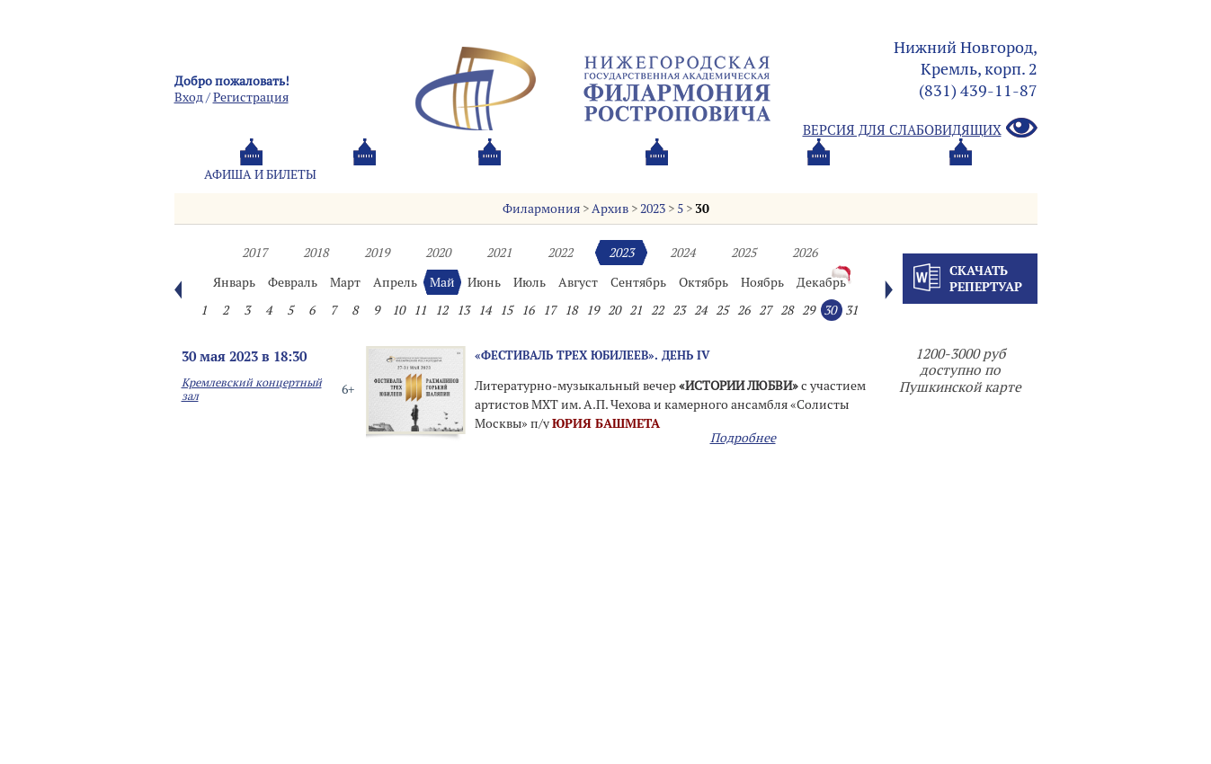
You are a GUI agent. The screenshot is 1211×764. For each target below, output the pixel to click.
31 (851, 310)
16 (527, 310)
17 (549, 310)
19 (592, 310)
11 (420, 310)
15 (506, 310)
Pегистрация (251, 97)
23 (678, 310)
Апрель (395, 282)
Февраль (292, 282)
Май (442, 282)
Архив (610, 208)
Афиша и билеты (260, 174)
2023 (652, 208)
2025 (743, 252)
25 (722, 310)
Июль (529, 282)
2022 (560, 252)
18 (571, 310)
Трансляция (962, 174)
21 (635, 310)
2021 (499, 252)
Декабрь (821, 282)
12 (441, 310)
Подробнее (743, 438)
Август (578, 282)
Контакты (833, 174)
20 (614, 310)
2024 (682, 252)
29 (808, 310)
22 (657, 310)
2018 (315, 252)
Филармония (541, 208)
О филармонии (560, 174)
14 (484, 310)
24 (700, 310)
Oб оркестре (704, 174)
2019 (376, 252)
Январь (234, 282)
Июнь (484, 282)
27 (765, 310)
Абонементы (413, 174)
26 (743, 310)
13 (463, 310)
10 (398, 310)
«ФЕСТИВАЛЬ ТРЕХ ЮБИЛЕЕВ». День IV (592, 355)
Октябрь (703, 282)
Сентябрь (638, 282)
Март (345, 282)
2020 (437, 252)
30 (702, 208)
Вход (188, 97)
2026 (804, 252)
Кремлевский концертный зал (252, 389)
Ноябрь (762, 282)
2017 (254, 252)
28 (786, 310)
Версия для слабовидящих (920, 129)
